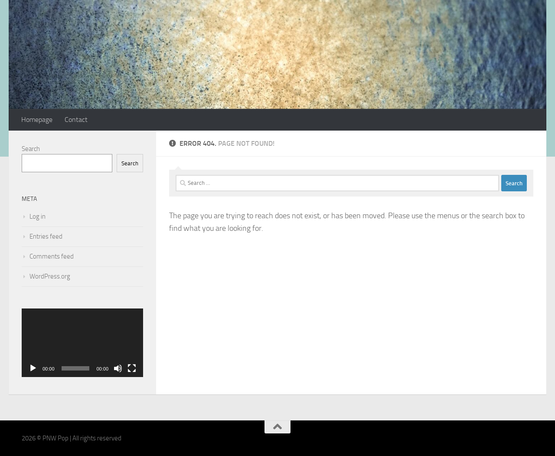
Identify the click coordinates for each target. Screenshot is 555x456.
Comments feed (51, 256)
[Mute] (118, 368)
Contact (76, 119)
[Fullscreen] (131, 368)
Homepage (36, 119)
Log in (37, 216)
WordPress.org (49, 276)
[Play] (33, 368)
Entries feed (45, 236)
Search (31, 149)
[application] (82, 342)
